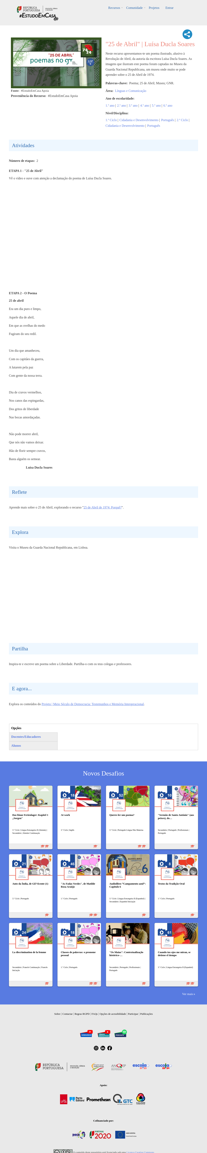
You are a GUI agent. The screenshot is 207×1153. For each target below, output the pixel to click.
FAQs (95, 1013)
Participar (133, 1013)
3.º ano (133, 105)
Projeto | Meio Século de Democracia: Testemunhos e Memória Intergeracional (93, 704)
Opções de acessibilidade (113, 1013)
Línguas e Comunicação (130, 91)
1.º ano (110, 105)
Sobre (57, 1013)
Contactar (67, 1013)
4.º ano (144, 105)
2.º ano (121, 105)
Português (167, 120)
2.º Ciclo (182, 120)
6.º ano (167, 105)
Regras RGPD (82, 1013)
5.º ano (156, 105)
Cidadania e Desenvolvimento (138, 120)
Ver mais (187, 994)
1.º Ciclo (111, 120)
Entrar (169, 7)
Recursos (114, 7)
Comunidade (134, 7)
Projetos (154, 7)
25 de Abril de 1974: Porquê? (103, 507)
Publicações (146, 1013)
